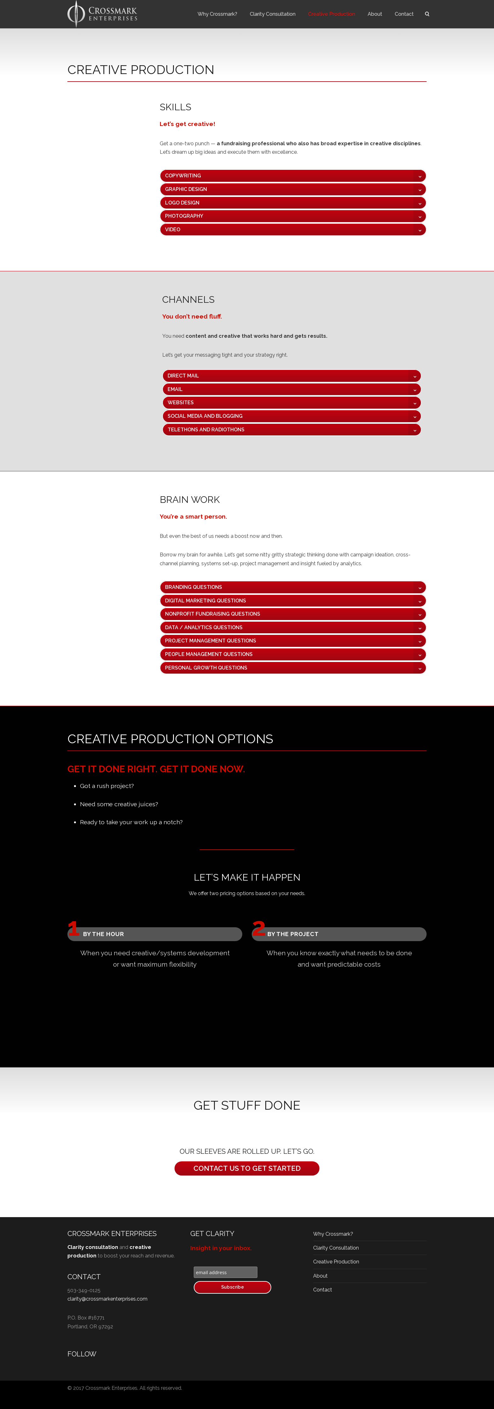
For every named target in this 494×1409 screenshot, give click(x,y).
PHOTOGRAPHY (184, 216)
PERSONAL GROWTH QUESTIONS (206, 668)
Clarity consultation (92, 1247)
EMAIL (175, 389)
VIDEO (172, 230)
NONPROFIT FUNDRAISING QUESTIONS (212, 614)
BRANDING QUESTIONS (193, 587)
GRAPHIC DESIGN (186, 189)
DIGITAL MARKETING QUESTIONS (205, 601)
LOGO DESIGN (182, 203)
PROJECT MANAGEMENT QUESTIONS (210, 641)
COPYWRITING (183, 176)
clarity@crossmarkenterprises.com (107, 1299)
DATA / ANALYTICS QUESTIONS (204, 627)
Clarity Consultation (273, 14)
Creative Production (331, 14)
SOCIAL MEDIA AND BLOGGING (205, 416)
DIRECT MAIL (183, 376)
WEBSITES (181, 402)
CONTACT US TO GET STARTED (247, 1168)
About (375, 14)
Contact (404, 14)
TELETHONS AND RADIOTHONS (206, 430)
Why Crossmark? (217, 14)
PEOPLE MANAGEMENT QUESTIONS (209, 654)
